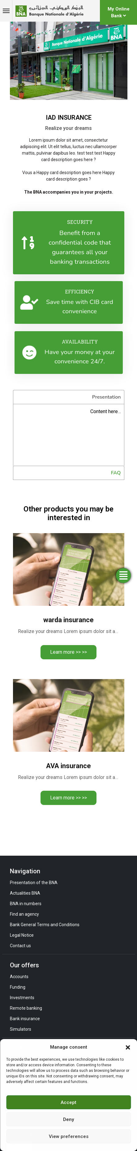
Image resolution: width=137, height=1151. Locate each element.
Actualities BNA (25, 893)
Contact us (20, 945)
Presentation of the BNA (34, 882)
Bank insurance (25, 1018)
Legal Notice (22, 935)
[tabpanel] (68, 435)
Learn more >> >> (68, 652)
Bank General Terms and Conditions (44, 924)
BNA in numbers (25, 903)
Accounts (19, 976)
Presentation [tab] (106, 397)
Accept (68, 1102)
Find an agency (24, 914)
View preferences (68, 1136)
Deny (68, 1119)
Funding (17, 987)
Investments (22, 997)
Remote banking (26, 1008)
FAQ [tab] (116, 472)
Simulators (20, 1029)
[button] (128, 1047)
